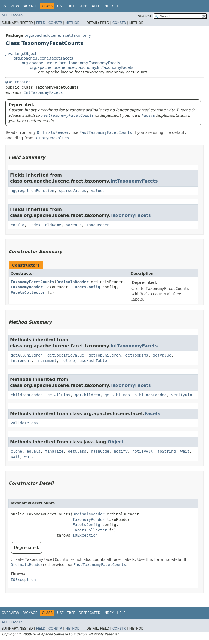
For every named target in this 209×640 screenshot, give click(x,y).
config (17, 225)
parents (74, 225)
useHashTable (93, 360)
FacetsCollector (28, 292)
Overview (10, 6)
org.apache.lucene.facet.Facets (43, 58)
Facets (152, 413)
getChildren (87, 395)
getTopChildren (105, 355)
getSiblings (117, 395)
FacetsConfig (86, 287)
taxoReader (97, 225)
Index (109, 6)
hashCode (100, 451)
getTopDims (136, 355)
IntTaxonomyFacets (43, 92)
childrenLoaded (27, 395)
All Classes (12, 15)
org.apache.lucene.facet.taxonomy (57, 35)
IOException (85, 535)
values (98, 190)
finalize (54, 451)
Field (40, 23)
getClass (77, 451)
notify (121, 451)
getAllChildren (27, 355)
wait (185, 451)
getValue (162, 355)
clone (16, 451)
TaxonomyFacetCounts (32, 282)
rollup (68, 360)
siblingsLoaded (150, 395)
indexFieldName (45, 225)
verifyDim (181, 395)
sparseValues (72, 190)
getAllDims (58, 395)
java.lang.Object (20, 53)
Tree (71, 6)
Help (121, 6)
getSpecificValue (65, 355)
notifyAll (142, 451)
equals (34, 451)
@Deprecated (18, 82)
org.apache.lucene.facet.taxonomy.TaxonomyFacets (71, 63)
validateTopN (24, 423)
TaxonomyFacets (130, 215)
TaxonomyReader (27, 287)
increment (21, 360)
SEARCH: (145, 16)
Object (116, 441)
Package (29, 6)
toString (167, 451)
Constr (55, 23)
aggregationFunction (32, 190)
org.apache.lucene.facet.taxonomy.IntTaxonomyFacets (81, 67)
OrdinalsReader (73, 282)
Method (72, 23)
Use (60, 6)
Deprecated (89, 6)
